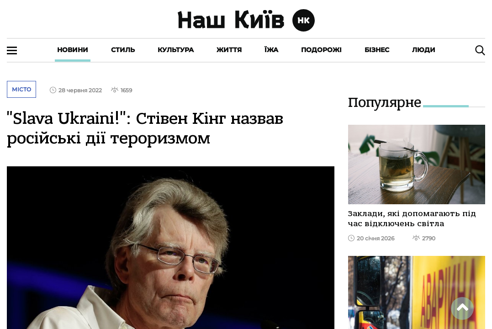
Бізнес (377, 50)
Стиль (123, 50)
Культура (176, 50)
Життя (229, 50)
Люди (423, 50)
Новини (72, 50)
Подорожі (321, 50)
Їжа (271, 50)
